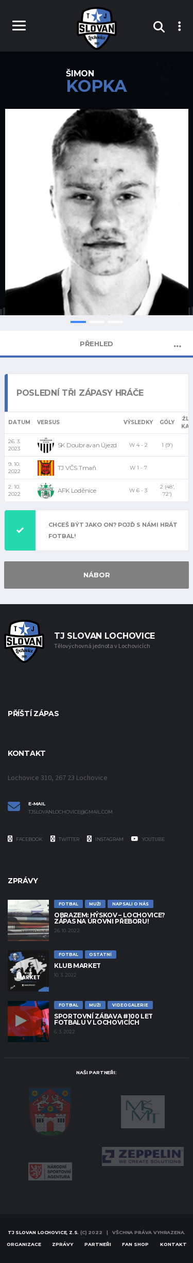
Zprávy (62, 1244)
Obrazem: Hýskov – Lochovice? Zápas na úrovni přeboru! (109, 918)
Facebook (25, 839)
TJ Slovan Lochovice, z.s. (43, 1232)
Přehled (96, 343)
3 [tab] (115, 322)
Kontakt (173, 1244)
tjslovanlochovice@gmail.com (70, 812)
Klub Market (77, 965)
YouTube (148, 839)
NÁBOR (96, 575)
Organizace (24, 1244)
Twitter (64, 839)
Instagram (105, 839)
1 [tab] (78, 322)
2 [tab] (96, 322)
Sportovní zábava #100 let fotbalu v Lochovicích (103, 1019)
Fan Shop (135, 1244)
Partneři (97, 1244)
